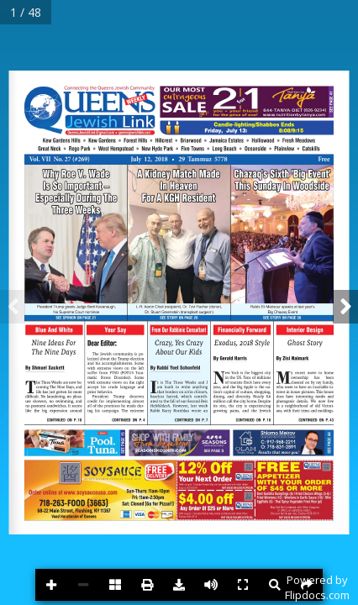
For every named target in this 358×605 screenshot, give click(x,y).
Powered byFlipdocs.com (317, 587)
